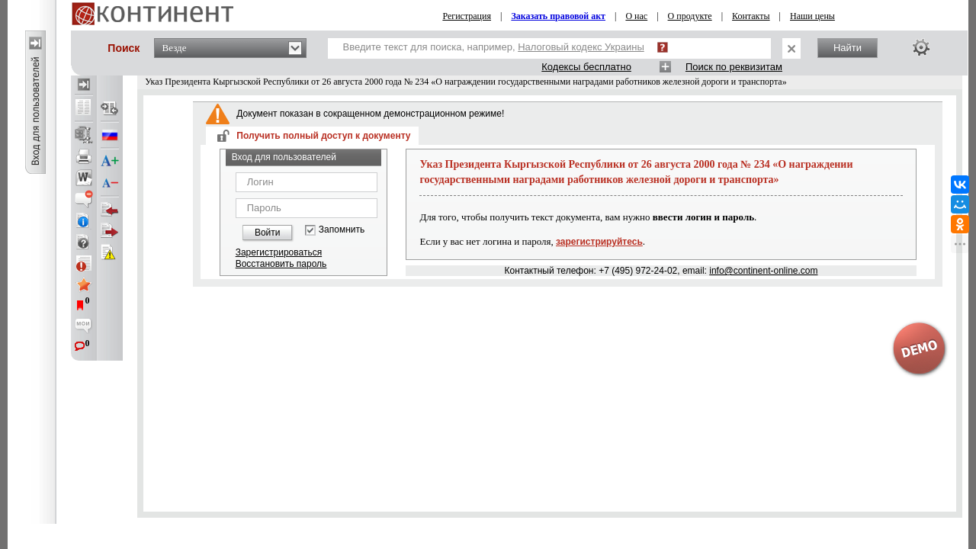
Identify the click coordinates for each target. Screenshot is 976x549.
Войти (268, 232)
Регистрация (466, 16)
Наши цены (812, 16)
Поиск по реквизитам (733, 66)
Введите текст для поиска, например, (493, 47)
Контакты (751, 16)
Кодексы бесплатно (586, 66)
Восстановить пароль (281, 263)
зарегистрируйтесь (599, 241)
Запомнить (341, 230)
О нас (636, 16)
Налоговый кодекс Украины (581, 47)
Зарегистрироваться (279, 252)
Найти (847, 47)
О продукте (690, 16)
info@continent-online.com (763, 270)
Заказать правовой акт (558, 16)
